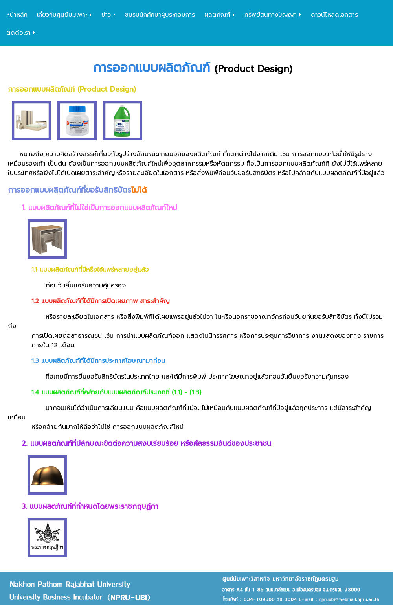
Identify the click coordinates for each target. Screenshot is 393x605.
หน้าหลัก (17, 14)
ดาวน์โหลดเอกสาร (334, 14)
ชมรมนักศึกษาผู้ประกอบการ (160, 14)
